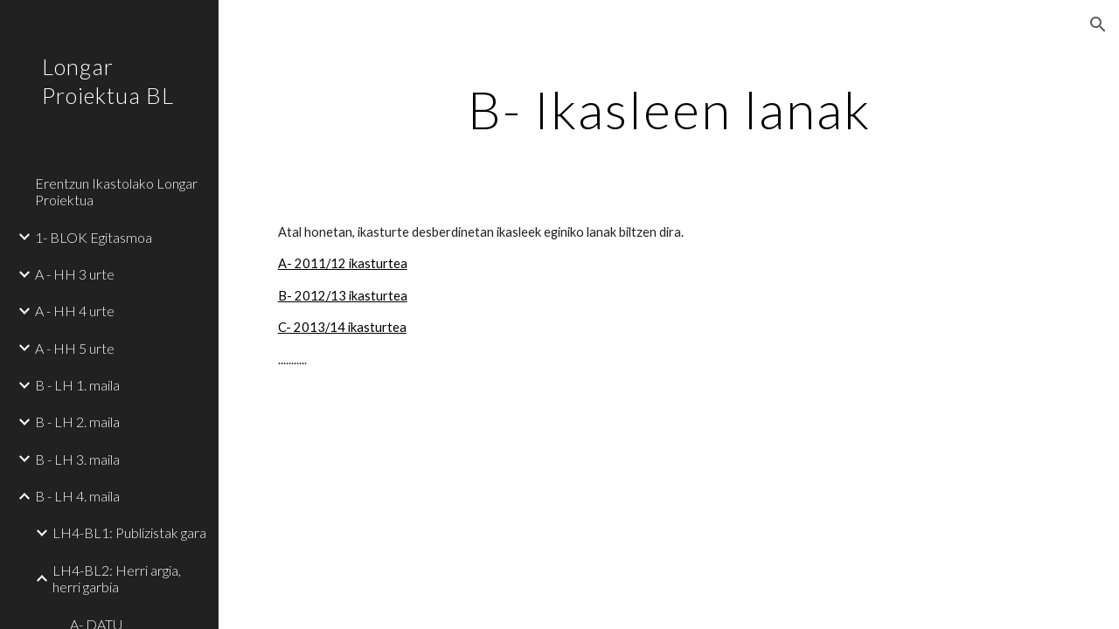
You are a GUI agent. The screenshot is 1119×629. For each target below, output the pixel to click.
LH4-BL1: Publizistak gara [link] (129, 532)
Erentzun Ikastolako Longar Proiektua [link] (116, 191)
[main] (669, 109)
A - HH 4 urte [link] (75, 310)
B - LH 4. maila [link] (77, 495)
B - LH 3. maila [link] (77, 459)
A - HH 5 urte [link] (75, 348)
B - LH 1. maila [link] (77, 385)
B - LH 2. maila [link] (77, 421)
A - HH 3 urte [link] (75, 274)
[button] (1098, 24)
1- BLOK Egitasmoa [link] (93, 237)
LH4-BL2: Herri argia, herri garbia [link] (116, 578)
